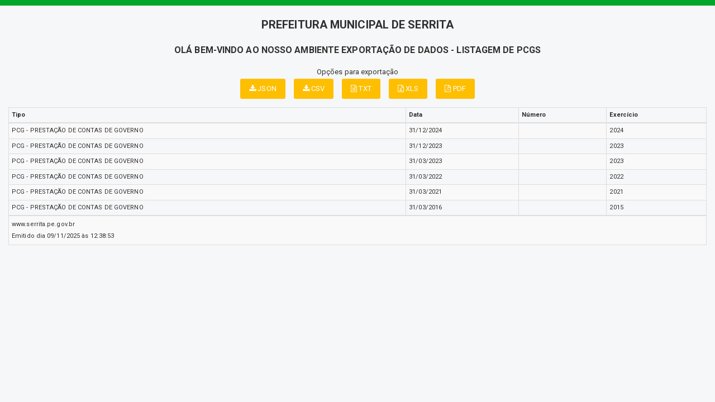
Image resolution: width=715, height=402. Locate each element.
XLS (408, 88)
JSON (263, 88)
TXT (361, 88)
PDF (455, 88)
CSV (314, 88)
